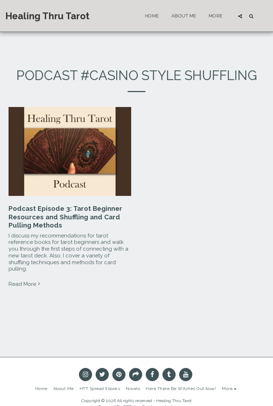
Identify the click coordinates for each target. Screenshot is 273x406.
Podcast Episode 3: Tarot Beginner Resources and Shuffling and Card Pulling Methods (65, 216)
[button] (240, 16)
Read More (25, 284)
